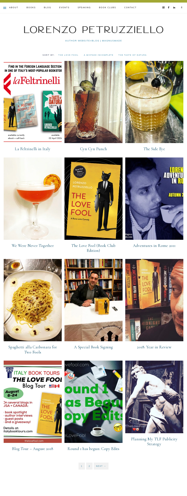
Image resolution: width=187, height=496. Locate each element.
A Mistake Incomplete (98, 55)
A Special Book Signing (93, 347)
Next (101, 466)
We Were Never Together (33, 245)
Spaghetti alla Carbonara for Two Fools (32, 350)
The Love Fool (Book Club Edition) (93, 248)
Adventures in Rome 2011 (154, 245)
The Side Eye (154, 149)
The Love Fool (68, 55)
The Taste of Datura (133, 55)
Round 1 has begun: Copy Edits (93, 448)
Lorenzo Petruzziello (93, 29)
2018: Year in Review (154, 347)
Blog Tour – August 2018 (32, 448)
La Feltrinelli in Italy (32, 149)
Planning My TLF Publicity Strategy (154, 441)
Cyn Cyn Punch (93, 149)
